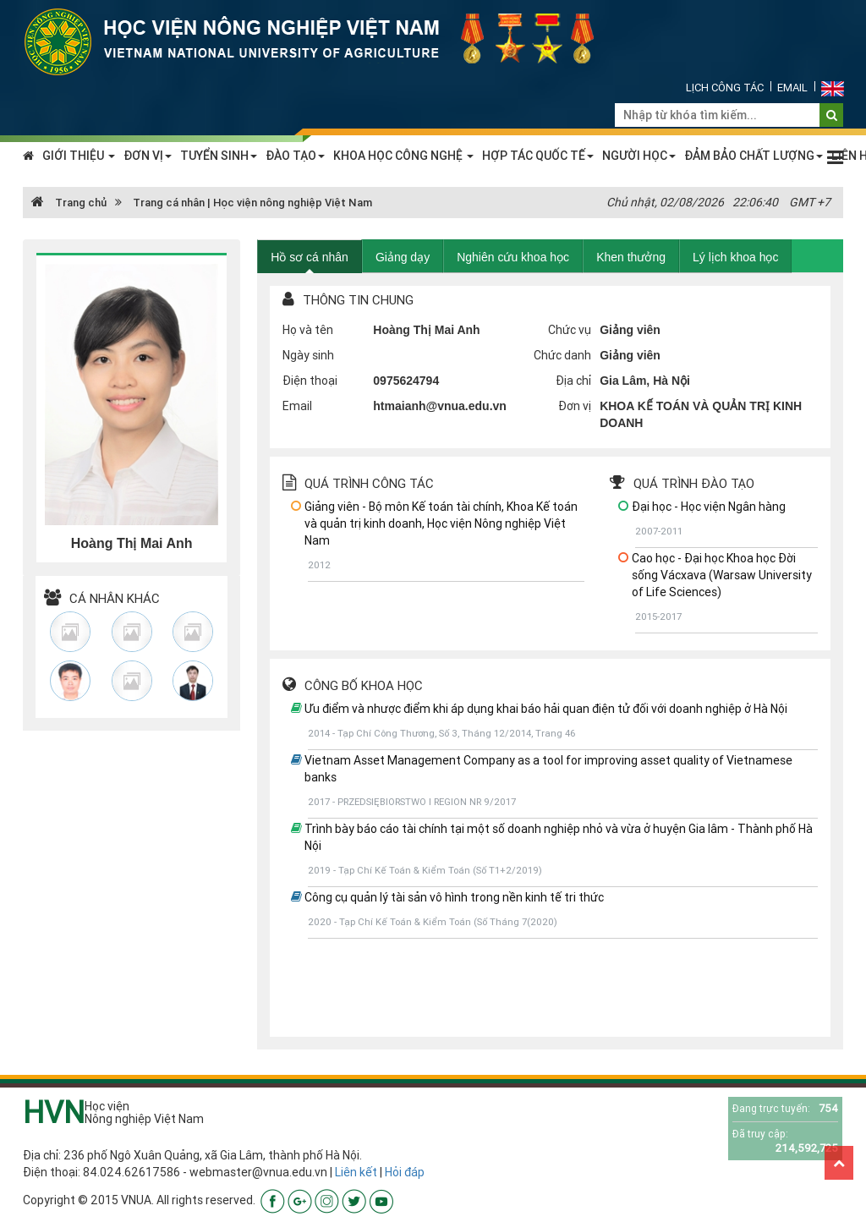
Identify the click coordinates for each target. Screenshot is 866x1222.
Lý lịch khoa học (736, 257)
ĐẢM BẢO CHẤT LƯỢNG (753, 155)
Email (792, 87)
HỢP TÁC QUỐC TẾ (538, 155)
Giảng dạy (402, 257)
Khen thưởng (631, 257)
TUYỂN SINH (218, 155)
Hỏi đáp (405, 1172)
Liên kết (356, 1172)
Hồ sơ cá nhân (309, 257)
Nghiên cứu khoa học (513, 257)
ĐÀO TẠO (295, 155)
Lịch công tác (725, 87)
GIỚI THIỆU (78, 155)
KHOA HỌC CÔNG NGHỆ (403, 155)
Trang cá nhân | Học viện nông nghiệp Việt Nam (252, 202)
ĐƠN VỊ (147, 155)
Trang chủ (69, 202)
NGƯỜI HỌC (639, 155)
